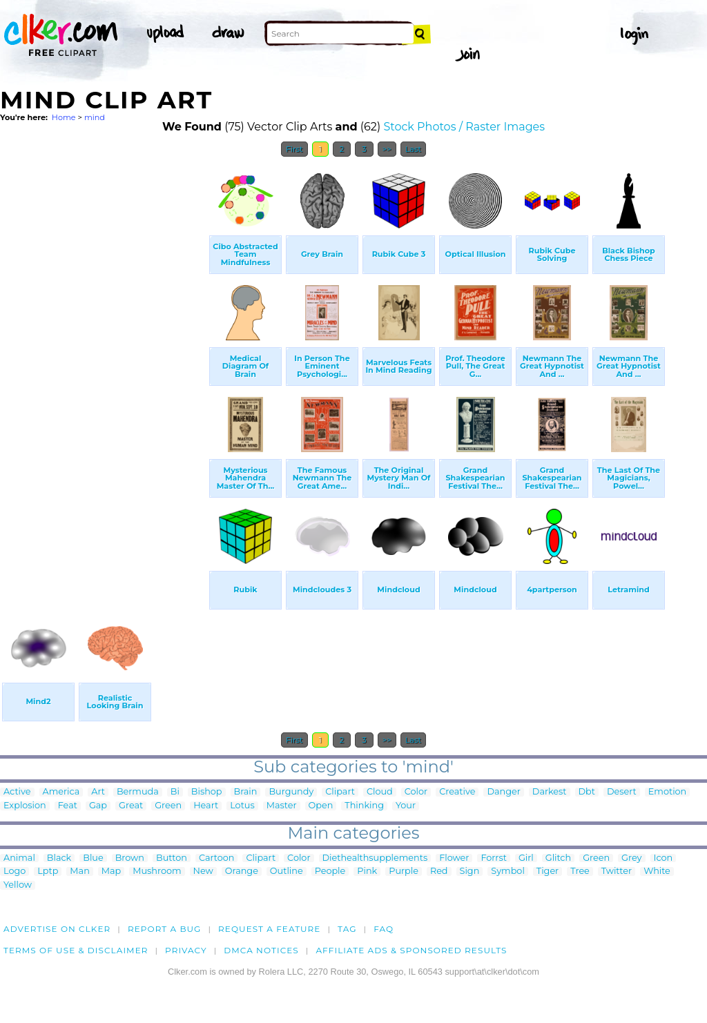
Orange (241, 871)
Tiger (547, 871)
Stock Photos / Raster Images (464, 126)
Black (59, 858)
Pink (367, 871)
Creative (457, 792)
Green (168, 805)
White (656, 871)
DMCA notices (261, 950)
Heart (205, 805)
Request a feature (269, 929)
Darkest (549, 792)
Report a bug (165, 929)
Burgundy (291, 792)
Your (406, 805)
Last (413, 149)
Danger (503, 792)
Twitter (616, 871)
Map (111, 871)
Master (282, 805)
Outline (286, 871)
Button (171, 858)
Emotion (667, 792)
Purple (403, 871)
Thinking (364, 805)
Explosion (24, 805)
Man (79, 871)
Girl (526, 858)
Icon (663, 858)
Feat (67, 805)
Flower (454, 858)
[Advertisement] (103, 371)
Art (98, 792)
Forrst (493, 858)
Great (131, 805)
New (203, 871)
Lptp (47, 871)
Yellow (17, 885)
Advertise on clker (56, 929)
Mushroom (157, 871)
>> (386, 149)
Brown (129, 858)
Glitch (558, 858)
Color (416, 792)
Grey (631, 858)
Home (64, 117)
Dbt (587, 792)
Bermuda (138, 792)
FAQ (384, 929)
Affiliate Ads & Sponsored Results (411, 950)
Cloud (380, 792)
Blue (93, 858)
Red (439, 871)
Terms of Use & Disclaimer (75, 950)
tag (347, 929)
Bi (175, 792)
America (61, 792)
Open (321, 805)
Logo (14, 871)
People (330, 871)
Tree (580, 871)
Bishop (206, 792)
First (294, 149)
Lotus (242, 805)
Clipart (340, 792)
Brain (246, 792)
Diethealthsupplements (375, 858)
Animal (19, 858)
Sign (470, 871)
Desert (622, 792)
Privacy (186, 950)
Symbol (508, 871)
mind (94, 117)
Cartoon (217, 858)
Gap (98, 805)
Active (17, 792)
